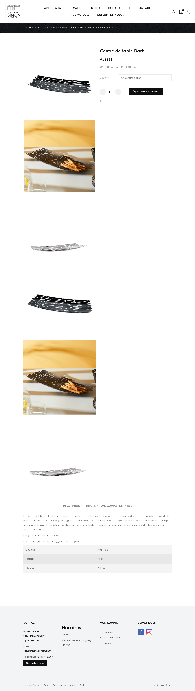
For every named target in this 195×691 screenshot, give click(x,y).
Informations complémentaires (109, 505)
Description (71, 505)
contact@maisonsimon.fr (37, 650)
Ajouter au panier (147, 91)
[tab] (71, 506)
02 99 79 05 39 (44, 656)
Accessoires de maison (55, 27)
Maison (37, 27)
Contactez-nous (35, 663)
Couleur (104, 77)
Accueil (27, 27)
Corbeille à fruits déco (81, 27)
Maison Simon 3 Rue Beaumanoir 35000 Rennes (33, 636)
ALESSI (101, 568)
